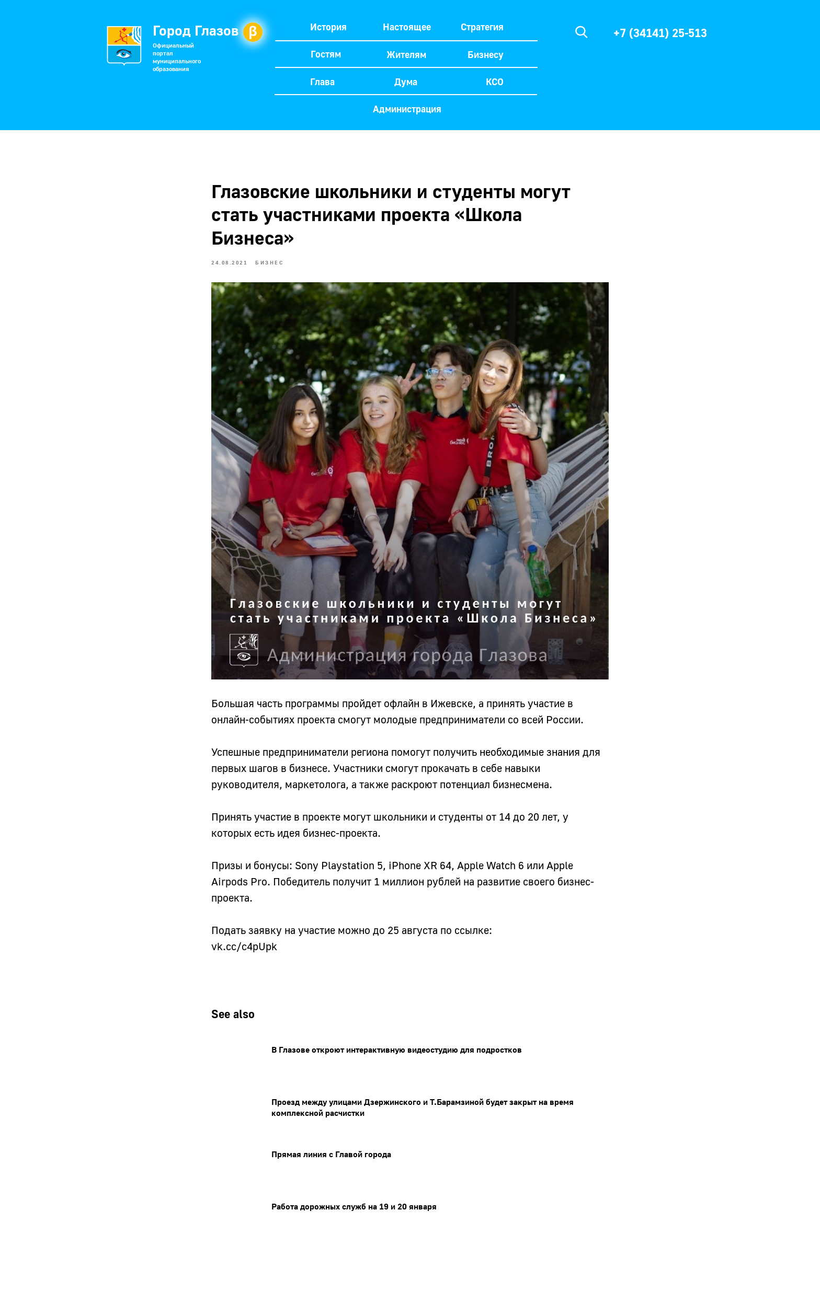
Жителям (406, 54)
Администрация (407, 108)
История (328, 26)
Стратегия (482, 26)
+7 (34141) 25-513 (660, 33)
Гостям (326, 54)
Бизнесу (486, 54)
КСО (495, 81)
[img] (581, 32)
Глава (322, 81)
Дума (405, 81)
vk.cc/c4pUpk (244, 946)
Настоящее (407, 26)
